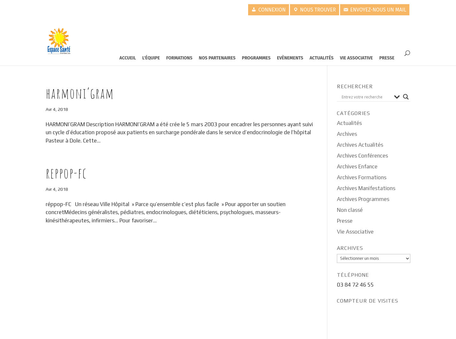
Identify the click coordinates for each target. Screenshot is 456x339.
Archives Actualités (360, 145)
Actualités (322, 58)
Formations (179, 58)
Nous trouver (318, 10)
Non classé (350, 210)
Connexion (272, 10)
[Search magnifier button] (405, 96)
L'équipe (151, 58)
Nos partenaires (217, 58)
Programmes (256, 58)
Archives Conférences (362, 155)
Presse (387, 58)
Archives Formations (361, 177)
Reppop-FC (66, 173)
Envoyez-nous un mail (378, 10)
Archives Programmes (363, 199)
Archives (347, 134)
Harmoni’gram (80, 93)
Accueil (127, 58)
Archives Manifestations (366, 188)
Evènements (290, 58)
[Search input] (366, 96)
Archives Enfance (357, 166)
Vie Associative (356, 58)
